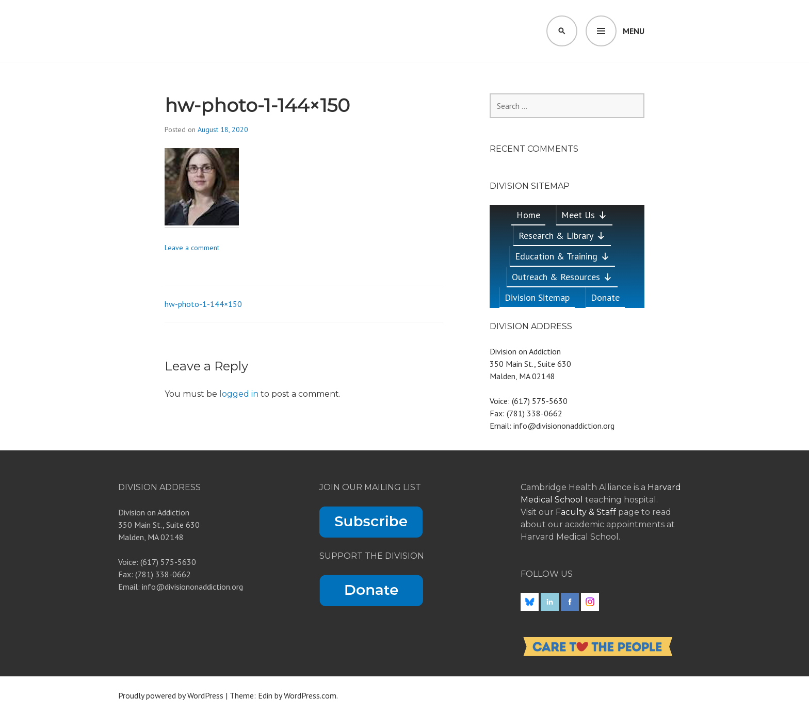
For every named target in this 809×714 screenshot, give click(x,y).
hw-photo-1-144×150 (203, 304)
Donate (605, 297)
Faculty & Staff (587, 512)
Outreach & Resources (562, 277)
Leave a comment (192, 247)
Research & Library (562, 235)
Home (528, 215)
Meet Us (584, 215)
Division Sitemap (537, 297)
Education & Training (562, 256)
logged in (238, 394)
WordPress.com (310, 695)
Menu (633, 31)
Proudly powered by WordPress (170, 695)
